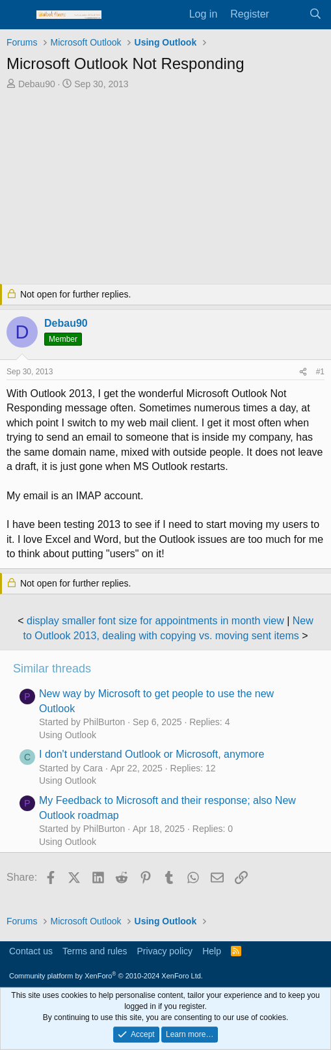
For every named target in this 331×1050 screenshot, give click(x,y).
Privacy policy (165, 951)
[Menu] (18, 15)
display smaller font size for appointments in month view (155, 620)
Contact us (31, 951)
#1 (320, 371)
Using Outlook (67, 735)
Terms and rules (94, 951)
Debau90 (36, 84)
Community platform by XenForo (106, 976)
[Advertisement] (165, 188)
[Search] (315, 14)
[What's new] (289, 14)
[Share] (303, 372)
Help (211, 951)
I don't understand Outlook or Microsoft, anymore (151, 754)
